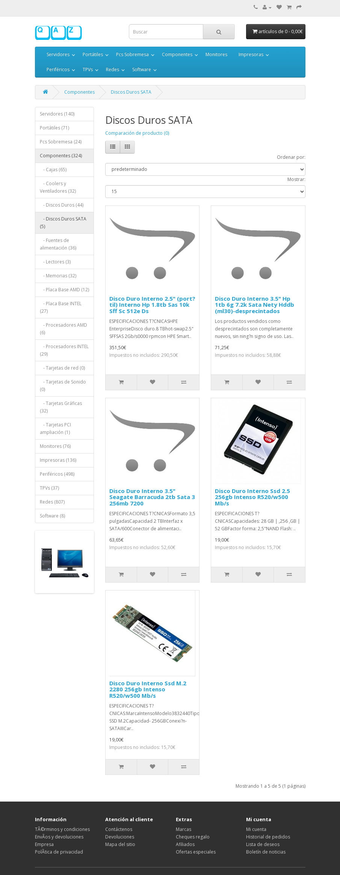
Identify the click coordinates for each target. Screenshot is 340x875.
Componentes (177, 54)
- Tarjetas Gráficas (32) (61, 407)
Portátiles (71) (54, 128)
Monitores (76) (55, 446)
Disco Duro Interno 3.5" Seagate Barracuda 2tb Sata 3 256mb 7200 (152, 497)
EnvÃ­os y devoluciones (59, 837)
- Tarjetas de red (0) (62, 368)
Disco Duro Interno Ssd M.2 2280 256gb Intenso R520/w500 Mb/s (147, 689)
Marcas (183, 829)
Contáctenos (118, 829)
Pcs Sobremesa (132, 54)
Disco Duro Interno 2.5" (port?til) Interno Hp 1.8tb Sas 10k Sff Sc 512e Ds (152, 305)
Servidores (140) (57, 114)
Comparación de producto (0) (137, 133)
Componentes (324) (61, 155)
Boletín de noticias (266, 852)
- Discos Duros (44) (61, 205)
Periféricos (58, 69)
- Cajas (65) (53, 169)
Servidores (58, 54)
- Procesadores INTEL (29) (64, 350)
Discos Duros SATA (131, 92)
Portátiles (93, 54)
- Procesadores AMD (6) (63, 329)
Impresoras (251, 54)
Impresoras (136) (58, 460)
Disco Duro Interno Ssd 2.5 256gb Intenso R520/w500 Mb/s (252, 497)
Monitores (216, 54)
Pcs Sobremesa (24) (61, 141)
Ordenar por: (291, 157)
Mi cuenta (256, 829)
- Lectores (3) (55, 262)
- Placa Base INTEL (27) (61, 307)
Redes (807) (52, 502)
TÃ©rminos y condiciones (62, 829)
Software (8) (52, 516)
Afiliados (185, 844)
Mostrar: (296, 179)
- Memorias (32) (58, 275)
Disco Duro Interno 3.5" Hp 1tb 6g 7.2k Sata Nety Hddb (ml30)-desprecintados (254, 305)
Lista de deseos (263, 844)
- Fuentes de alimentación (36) (58, 244)
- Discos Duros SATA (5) (63, 223)
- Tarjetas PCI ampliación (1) (55, 428)
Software (141, 69)
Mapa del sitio (120, 844)
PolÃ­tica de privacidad (59, 852)
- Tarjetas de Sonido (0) (63, 386)
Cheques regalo (193, 837)
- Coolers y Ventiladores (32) (58, 187)
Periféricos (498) (57, 474)
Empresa (44, 844)
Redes (112, 69)
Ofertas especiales (196, 852)
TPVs (88, 69)
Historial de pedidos (268, 837)
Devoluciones (119, 837)
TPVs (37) (49, 488)
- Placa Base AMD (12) (64, 289)
